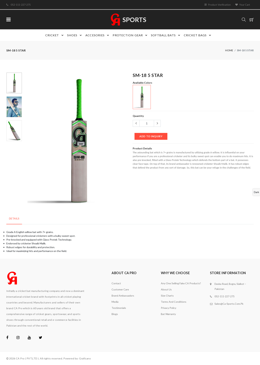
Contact (116, 283)
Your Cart (242, 4)
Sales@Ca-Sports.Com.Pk (228, 303)
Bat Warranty (168, 314)
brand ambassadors (123, 295)
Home (229, 50)
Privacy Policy (168, 307)
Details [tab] (14, 218)
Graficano (85, 358)
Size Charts (167, 295)
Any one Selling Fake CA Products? (181, 283)
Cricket (54, 35)
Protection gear (130, 35)
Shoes (75, 35)
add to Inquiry (150, 136)
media (115, 301)
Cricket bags (198, 35)
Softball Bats (166, 35)
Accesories (97, 35)
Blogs (115, 314)
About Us (166, 289)
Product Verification (218, 4)
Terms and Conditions (173, 301)
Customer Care (120, 289)
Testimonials (119, 307)
